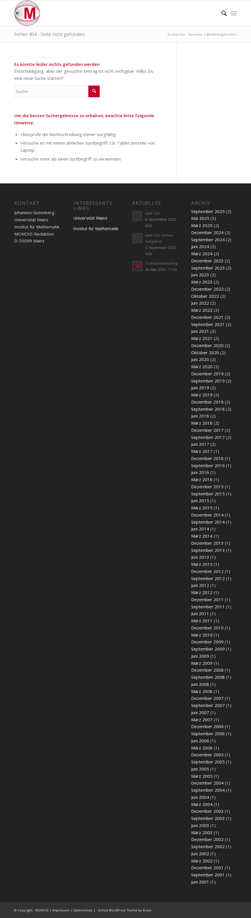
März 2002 (202, 861)
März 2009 (202, 663)
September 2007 (208, 705)
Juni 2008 (200, 684)
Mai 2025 (200, 218)
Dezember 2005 (207, 754)
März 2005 (202, 776)
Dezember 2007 (207, 698)
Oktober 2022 (205, 296)
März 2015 (202, 507)
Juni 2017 (200, 444)
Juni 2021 (200, 331)
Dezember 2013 (207, 543)
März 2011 (202, 620)
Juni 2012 (200, 585)
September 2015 (208, 494)
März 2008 (202, 691)
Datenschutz (83, 910)
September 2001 (208, 875)
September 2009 (208, 649)
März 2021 (202, 338)
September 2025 (208, 211)
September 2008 (208, 677)
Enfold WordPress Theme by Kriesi (124, 910)
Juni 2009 (200, 656)
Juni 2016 (200, 472)
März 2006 (202, 748)
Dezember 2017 (207, 430)
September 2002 (208, 846)
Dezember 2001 (207, 867)
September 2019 (208, 381)
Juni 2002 (200, 853)
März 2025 (202, 225)
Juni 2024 (200, 246)
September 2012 (208, 578)
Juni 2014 (200, 529)
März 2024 (202, 253)
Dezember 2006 (207, 726)
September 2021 (208, 324)
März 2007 (202, 719)
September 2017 (208, 437)
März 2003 (202, 832)
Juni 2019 (200, 387)
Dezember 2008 (207, 670)
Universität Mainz (90, 218)
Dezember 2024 (207, 232)
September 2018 (208, 409)
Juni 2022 (200, 303)
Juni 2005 (200, 769)
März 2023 (202, 282)
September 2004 (208, 790)
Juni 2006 (200, 740)
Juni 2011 (200, 613)
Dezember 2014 (207, 515)
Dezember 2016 (207, 458)
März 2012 (202, 592)
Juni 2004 (200, 797)
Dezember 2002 (207, 839)
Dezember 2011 (207, 599)
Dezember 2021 (207, 317)
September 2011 (208, 606)
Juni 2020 (200, 359)
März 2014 (202, 536)
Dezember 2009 (207, 642)
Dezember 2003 (207, 811)
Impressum (61, 910)
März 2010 (202, 635)
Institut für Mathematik (95, 228)
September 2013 (208, 550)
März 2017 (202, 451)
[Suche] (221, 13)
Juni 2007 (200, 712)
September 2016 (208, 465)
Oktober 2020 (205, 352)
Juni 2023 (200, 274)
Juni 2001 (200, 882)
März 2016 (202, 479)
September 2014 (208, 522)
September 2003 (208, 818)
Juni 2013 (200, 557)
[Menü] (234, 13)
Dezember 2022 (207, 289)
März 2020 (202, 366)
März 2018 (202, 423)
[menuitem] (221, 13)
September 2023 (208, 268)
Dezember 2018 (207, 402)
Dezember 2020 (207, 345)
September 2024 (208, 239)
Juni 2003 (200, 825)
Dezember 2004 (207, 783)
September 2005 (208, 762)
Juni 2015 (200, 500)
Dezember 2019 (207, 373)
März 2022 (202, 310)
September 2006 (208, 733)
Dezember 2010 (207, 628)
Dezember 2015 (207, 486)
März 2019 (202, 395)
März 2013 (202, 564)
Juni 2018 (200, 416)
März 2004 (202, 804)
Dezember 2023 (207, 261)
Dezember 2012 (207, 571)
